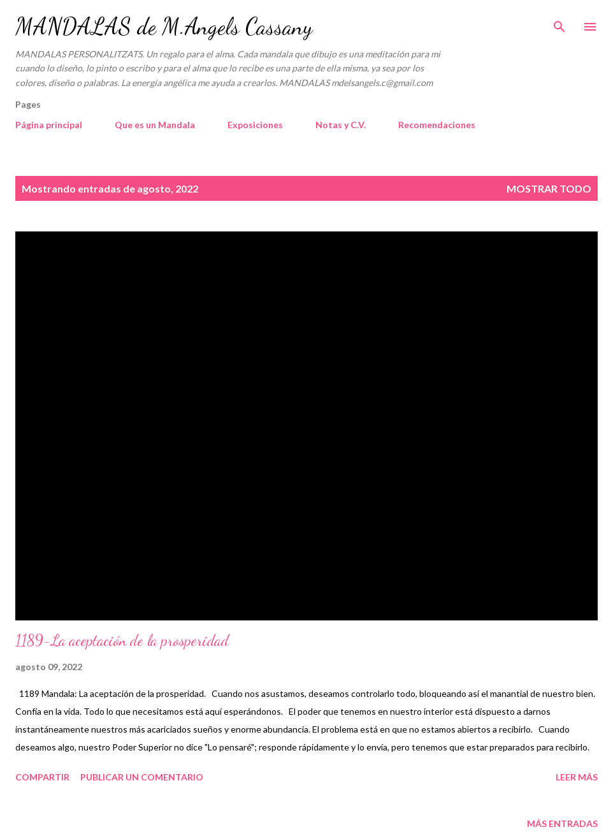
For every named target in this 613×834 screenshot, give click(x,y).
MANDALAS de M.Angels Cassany (163, 26)
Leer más (577, 777)
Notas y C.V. (340, 124)
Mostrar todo (549, 188)
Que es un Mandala (155, 124)
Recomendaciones (436, 124)
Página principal (48, 124)
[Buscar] (559, 23)
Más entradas (562, 823)
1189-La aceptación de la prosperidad (122, 640)
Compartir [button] (42, 777)
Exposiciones (255, 124)
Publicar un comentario (141, 777)
